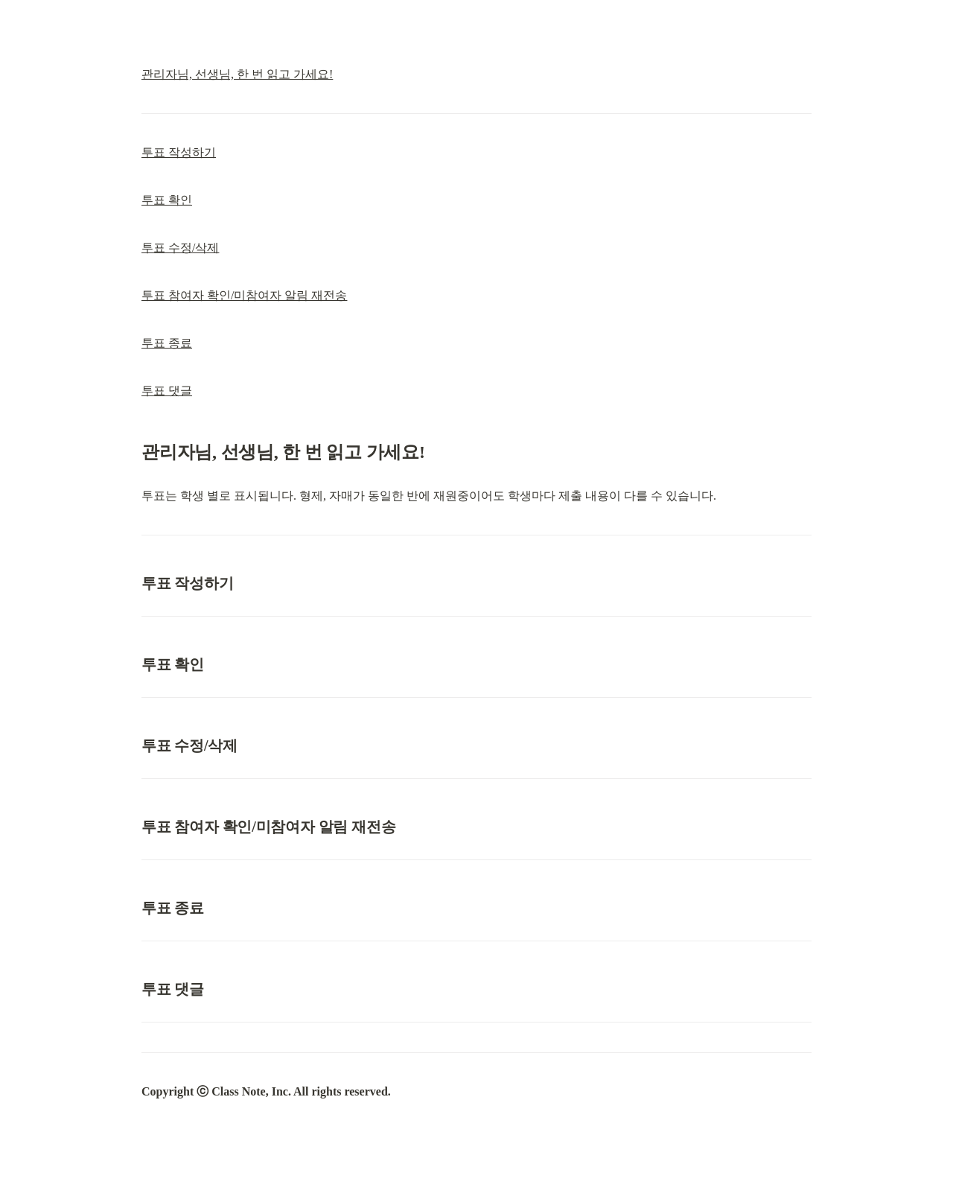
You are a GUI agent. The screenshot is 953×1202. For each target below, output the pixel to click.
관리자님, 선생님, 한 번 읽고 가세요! (237, 74)
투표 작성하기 (178, 152)
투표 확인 (166, 200)
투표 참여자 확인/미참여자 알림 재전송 (244, 295)
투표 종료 (166, 343)
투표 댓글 (166, 390)
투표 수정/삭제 (180, 247)
